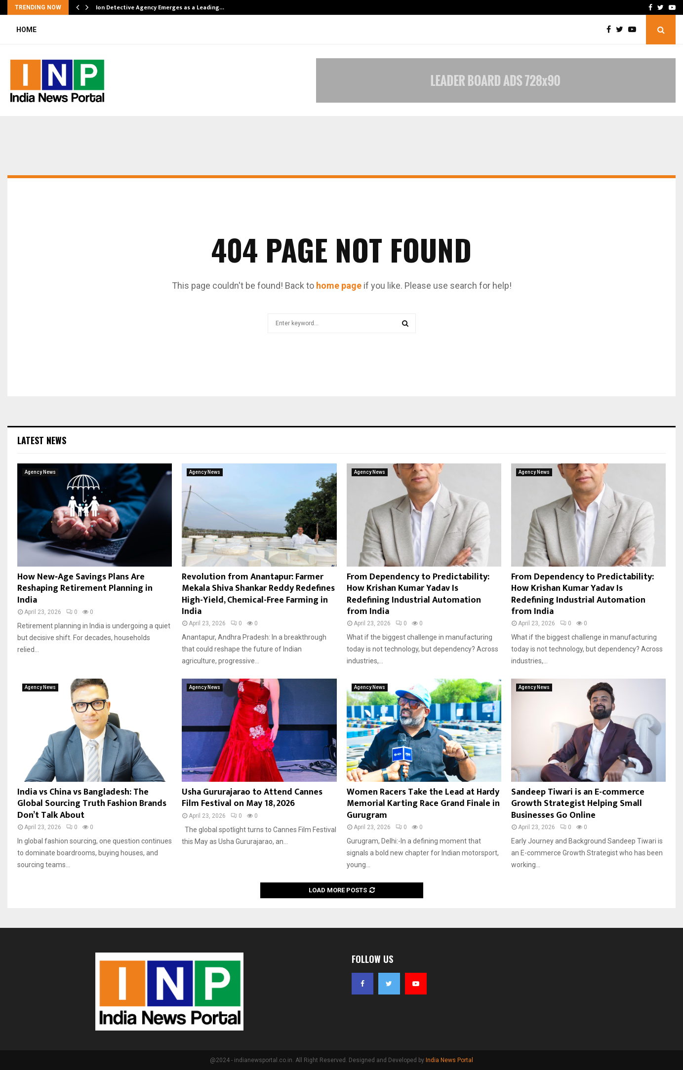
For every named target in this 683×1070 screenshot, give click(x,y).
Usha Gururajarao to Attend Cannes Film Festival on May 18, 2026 (252, 798)
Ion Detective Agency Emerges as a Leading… (160, 7)
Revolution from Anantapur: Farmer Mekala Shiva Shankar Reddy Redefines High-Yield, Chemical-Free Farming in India (258, 594)
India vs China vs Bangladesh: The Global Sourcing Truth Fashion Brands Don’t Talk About (91, 804)
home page (339, 285)
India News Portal (449, 1060)
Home (26, 30)
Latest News (41, 440)
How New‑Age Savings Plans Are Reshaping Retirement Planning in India (85, 589)
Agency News (40, 472)
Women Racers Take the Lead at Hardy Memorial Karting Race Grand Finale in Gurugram (423, 804)
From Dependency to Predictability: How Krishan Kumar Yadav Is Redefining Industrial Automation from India (418, 594)
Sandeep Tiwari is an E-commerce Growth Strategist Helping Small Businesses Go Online (577, 804)
